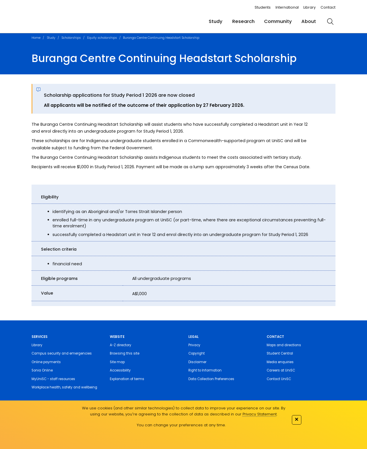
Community (278, 21)
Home (36, 38)
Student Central (280, 353)
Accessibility (120, 370)
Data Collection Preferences (211, 379)
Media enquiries (280, 362)
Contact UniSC (279, 379)
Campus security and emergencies (62, 353)
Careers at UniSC (281, 370)
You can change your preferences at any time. (181, 425)
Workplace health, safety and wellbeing (64, 387)
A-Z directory (120, 345)
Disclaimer (197, 362)
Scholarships (71, 38)
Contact (328, 7)
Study (215, 21)
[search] (330, 21)
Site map (117, 362)
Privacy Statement (260, 414)
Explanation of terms (127, 379)
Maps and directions (284, 345)
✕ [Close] (296, 419)
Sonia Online (42, 370)
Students (263, 7)
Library (309, 7)
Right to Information (205, 370)
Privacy (194, 345)
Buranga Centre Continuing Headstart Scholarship (161, 38)
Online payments (46, 362)
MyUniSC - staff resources (53, 379)
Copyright (196, 353)
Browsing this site (124, 353)
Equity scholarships (102, 38)
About (308, 21)
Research (243, 21)
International (287, 7)
